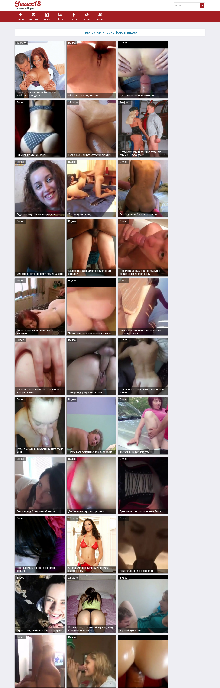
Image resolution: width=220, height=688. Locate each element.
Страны (86, 16)
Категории (33, 16)
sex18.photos (48, 671)
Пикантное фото (31, 5)
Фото (60, 16)
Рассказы (100, 16)
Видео (47, 16)
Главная (20, 16)
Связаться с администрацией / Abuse (34, 668)
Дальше (198, 641)
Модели (73, 16)
